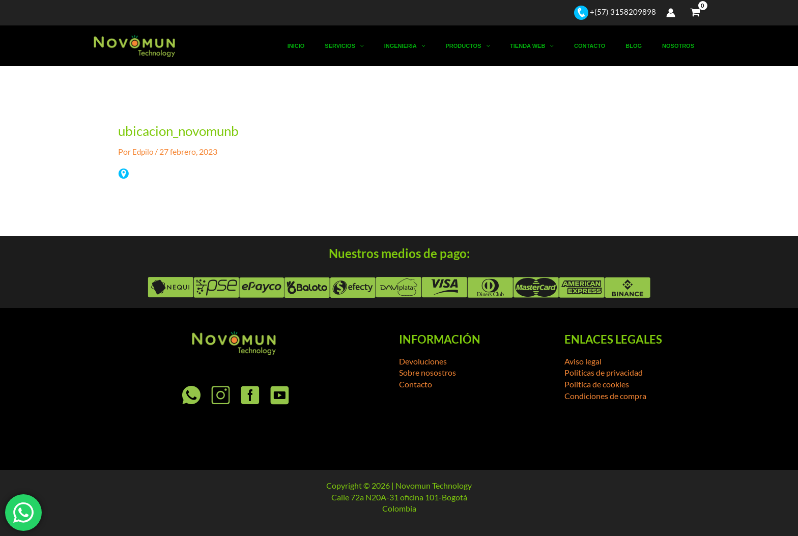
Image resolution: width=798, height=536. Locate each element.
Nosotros (683, 46)
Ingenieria (455, 45)
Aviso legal (583, 361)
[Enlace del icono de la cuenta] (670, 12)
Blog (647, 46)
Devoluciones (423, 361)
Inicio (365, 46)
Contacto (612, 46)
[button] (419, 45)
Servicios (403, 45)
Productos (509, 45)
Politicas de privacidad (603, 372)
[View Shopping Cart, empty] (695, 12)
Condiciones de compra (605, 395)
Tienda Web (564, 45)
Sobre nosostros (427, 372)
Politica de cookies (596, 384)
